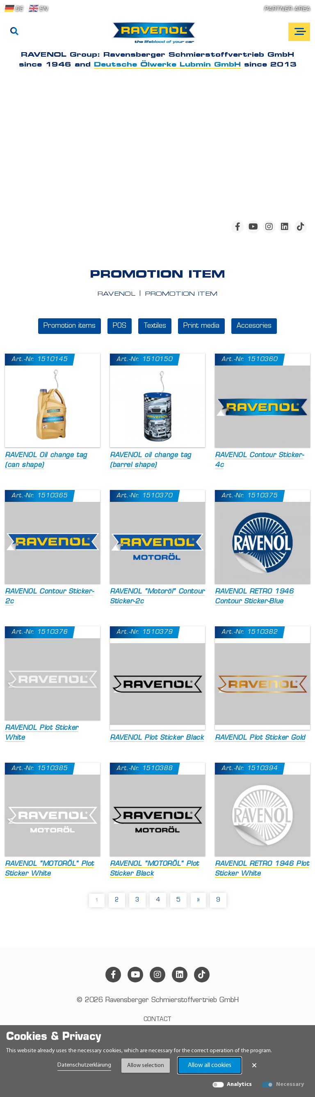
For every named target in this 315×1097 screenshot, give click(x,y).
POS (119, 326)
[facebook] (237, 227)
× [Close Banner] (254, 1065)
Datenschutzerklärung (84, 1065)
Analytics (239, 1084)
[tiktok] (300, 227)
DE (14, 8)
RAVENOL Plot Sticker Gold (260, 738)
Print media (201, 326)
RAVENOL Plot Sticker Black (157, 738)
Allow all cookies (209, 1065)
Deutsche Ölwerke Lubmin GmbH (167, 65)
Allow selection (145, 1066)
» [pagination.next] (198, 900)
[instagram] (269, 227)
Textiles (155, 326)
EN (38, 8)
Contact (157, 1020)
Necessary (290, 1084)
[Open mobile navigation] (299, 32)
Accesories (254, 326)
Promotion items (69, 326)
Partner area (287, 9)
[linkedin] (284, 227)
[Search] (14, 32)
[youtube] (253, 227)
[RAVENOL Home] (156, 36)
